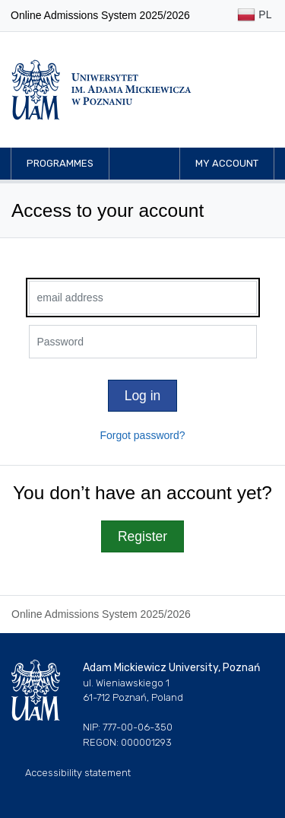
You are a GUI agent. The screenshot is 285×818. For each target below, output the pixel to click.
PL (254, 15)
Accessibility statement (78, 772)
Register (142, 536)
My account (226, 163)
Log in (143, 395)
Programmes (60, 163)
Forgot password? (142, 435)
